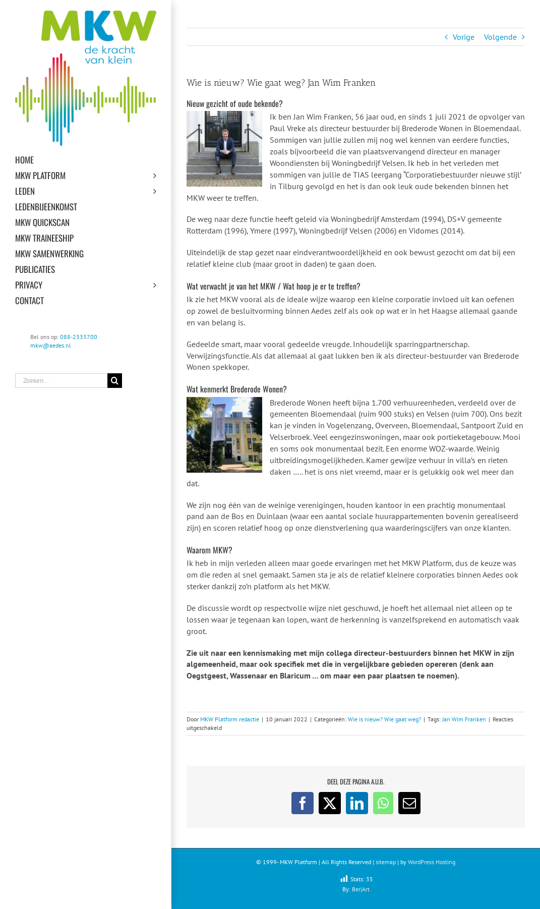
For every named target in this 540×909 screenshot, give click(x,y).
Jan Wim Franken (464, 719)
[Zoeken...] (61, 380)
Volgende (500, 37)
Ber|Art (361, 889)
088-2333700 (78, 336)
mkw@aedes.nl (50, 345)
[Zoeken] (114, 380)
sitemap (386, 862)
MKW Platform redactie (229, 719)
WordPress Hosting (431, 862)
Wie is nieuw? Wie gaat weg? (384, 719)
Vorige (463, 37)
